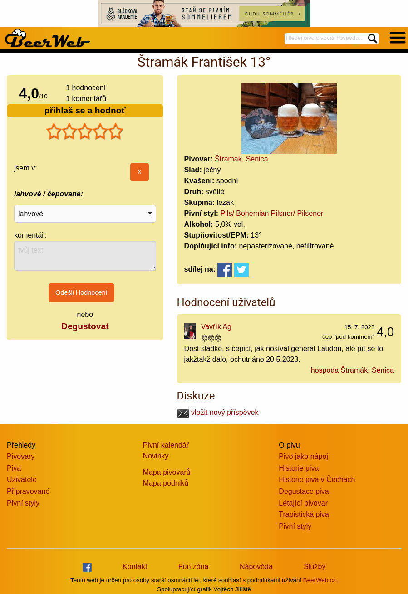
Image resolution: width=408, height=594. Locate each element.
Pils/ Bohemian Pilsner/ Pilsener (272, 213)
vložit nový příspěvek (218, 412)
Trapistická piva (304, 514)
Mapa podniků (166, 483)
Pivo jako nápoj (303, 456)
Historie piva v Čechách (317, 479)
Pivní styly (23, 503)
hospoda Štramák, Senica (352, 370)
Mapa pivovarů (167, 472)
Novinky (156, 456)
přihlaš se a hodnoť (85, 110)
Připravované (28, 491)
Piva (14, 468)
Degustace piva (304, 491)
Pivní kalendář (166, 445)
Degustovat (84, 326)
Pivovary (20, 456)
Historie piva (299, 468)
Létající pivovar (303, 503)
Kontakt (135, 566)
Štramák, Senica (241, 159)
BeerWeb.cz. (320, 580)
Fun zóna (193, 566)
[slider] (84, 131)
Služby (314, 566)
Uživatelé (22, 479)
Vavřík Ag (216, 327)
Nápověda (256, 566)
